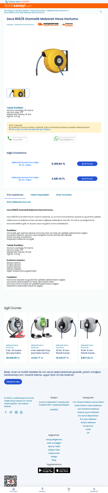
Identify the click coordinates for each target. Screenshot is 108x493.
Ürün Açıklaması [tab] (15, 194)
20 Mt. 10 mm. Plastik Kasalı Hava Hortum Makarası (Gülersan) (63, 352)
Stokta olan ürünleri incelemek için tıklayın (30, 129)
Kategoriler (94, 490)
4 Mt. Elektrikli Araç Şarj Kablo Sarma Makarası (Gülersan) (40, 352)
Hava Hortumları (38, 10)
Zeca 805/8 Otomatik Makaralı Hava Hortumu (24, 12)
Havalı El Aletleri (22, 10)
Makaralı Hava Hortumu (57, 10)
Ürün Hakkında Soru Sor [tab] (19, 202)
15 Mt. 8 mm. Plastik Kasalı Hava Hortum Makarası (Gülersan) (87, 352)
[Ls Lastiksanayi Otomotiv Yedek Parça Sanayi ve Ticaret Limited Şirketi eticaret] (54, 483)
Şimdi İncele (87, 164)
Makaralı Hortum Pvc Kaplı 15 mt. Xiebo (25, 163)
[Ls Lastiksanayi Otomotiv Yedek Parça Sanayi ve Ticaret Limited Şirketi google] (46, 472)
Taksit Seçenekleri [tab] (39, 194)
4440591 (25, 2)
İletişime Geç (13, 381)
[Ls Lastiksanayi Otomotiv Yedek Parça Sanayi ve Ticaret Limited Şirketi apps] (62, 472)
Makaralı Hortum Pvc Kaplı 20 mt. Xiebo (25, 178)
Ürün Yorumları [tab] (64, 194)
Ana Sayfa (13, 490)
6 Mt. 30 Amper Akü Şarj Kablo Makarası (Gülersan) (13, 352)
